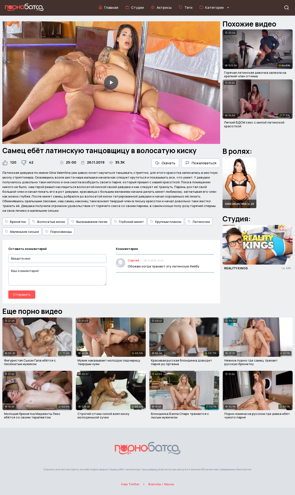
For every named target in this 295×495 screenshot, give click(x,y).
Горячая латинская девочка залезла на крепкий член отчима (255, 74)
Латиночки (199, 222)
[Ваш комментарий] (57, 275)
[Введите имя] (57, 258)
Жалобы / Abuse (161, 484)
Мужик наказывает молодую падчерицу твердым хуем (108, 362)
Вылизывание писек (89, 222)
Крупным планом (165, 222)
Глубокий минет (129, 222)
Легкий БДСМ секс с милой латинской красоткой (254, 124)
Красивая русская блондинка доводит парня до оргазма (181, 362)
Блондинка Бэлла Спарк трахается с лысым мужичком (180, 416)
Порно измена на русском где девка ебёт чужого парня (257, 416)
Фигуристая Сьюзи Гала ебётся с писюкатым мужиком (30, 362)
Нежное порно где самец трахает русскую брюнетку (251, 362)
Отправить (22, 294)
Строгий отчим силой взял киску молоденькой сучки (103, 416)
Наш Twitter (130, 484)
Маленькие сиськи (22, 231)
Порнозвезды (58, 231)
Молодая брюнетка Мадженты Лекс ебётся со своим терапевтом (32, 416)
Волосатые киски (48, 222)
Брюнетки (15, 222)
